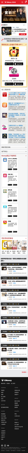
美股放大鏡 (3, 422)
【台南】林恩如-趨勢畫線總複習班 (16, 281)
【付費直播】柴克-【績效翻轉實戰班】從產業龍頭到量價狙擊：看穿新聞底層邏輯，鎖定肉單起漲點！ (16, 294)
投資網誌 (3, 414)
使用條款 (8, 450)
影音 (2, 398)
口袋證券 (3, 424)
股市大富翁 (17, 401)
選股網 (16, 403)
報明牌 (16, 407)
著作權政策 (13, 450)
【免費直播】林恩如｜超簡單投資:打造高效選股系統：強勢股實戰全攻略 (16, 322)
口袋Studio (17, 416)
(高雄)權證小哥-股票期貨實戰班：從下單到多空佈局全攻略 (16, 363)
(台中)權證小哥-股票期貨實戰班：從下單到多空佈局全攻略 (16, 335)
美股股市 (3, 433)
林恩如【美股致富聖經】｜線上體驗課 (16, 308)
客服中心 (17, 422)
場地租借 (17, 428)
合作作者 (3, 400)
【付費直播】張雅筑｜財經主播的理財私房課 (16, 349)
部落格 (8, 383)
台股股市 (3, 431)
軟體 (2, 392)
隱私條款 (3, 450)
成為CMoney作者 (19, 426)
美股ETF (3, 437)
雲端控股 (17, 405)
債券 (2, 439)
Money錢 (3, 416)
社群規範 (18, 450)
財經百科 (3, 420)
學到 (16, 414)
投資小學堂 (3, 418)
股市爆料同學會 (5, 407)
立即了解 (23, 34)
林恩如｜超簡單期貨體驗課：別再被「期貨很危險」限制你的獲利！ (16, 268)
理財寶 (2, 390)
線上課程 (3, 396)
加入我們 (13, 383)
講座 (2, 394)
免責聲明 (23, 450)
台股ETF (3, 435)
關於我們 (3, 383)
